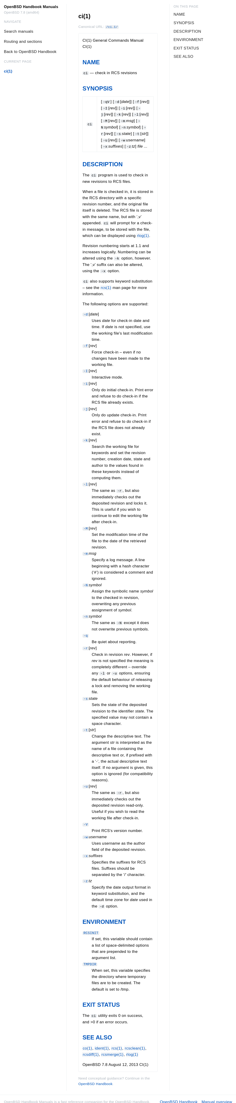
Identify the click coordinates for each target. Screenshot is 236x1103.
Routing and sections (23, 41)
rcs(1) (106, 285)
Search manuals (18, 31)
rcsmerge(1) (112, 1049)
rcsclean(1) (135, 1042)
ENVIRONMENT (104, 916)
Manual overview (216, 1096)
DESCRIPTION (103, 163)
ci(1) (8, 71)
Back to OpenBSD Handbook (30, 52)
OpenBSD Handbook (95, 1078)
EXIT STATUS (101, 999)
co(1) (87, 1042)
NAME (91, 62)
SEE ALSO (97, 1031)
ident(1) (102, 1042)
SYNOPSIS (97, 88)
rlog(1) (143, 234)
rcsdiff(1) (91, 1049)
